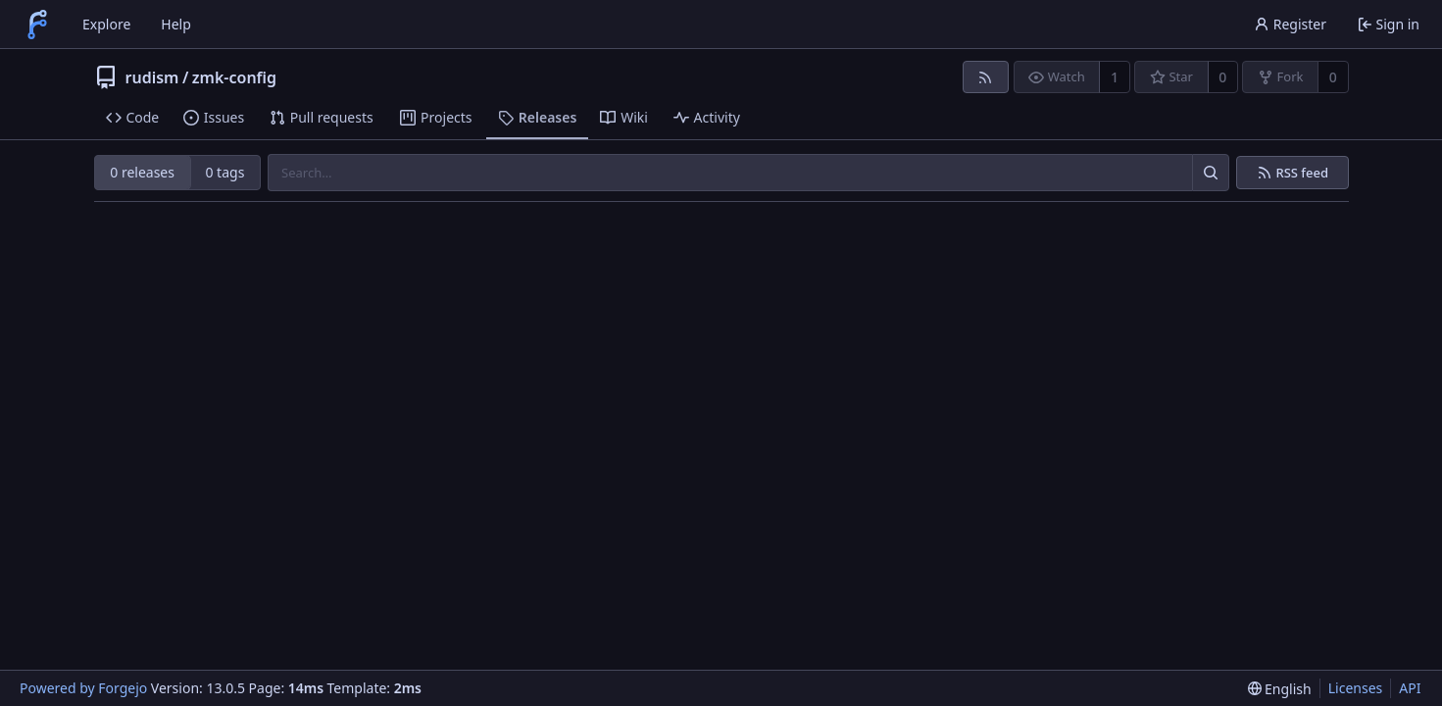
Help (176, 24)
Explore (106, 24)
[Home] (37, 24)
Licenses (1355, 688)
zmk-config (234, 77)
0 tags (224, 172)
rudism (152, 77)
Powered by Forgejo (83, 688)
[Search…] (1210, 172)
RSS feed (1301, 173)
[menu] (1280, 689)
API (1409, 688)
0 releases (142, 172)
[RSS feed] (986, 77)
